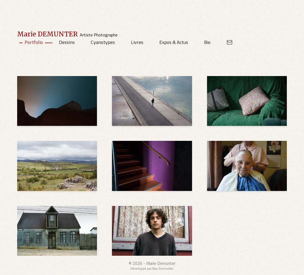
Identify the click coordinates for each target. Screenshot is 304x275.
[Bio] (208, 42)
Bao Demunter (163, 268)
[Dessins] (67, 42)
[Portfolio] (34, 42)
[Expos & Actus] (174, 42)
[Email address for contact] (225, 42)
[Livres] (138, 42)
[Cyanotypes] (103, 42)
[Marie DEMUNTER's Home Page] (67, 34)
